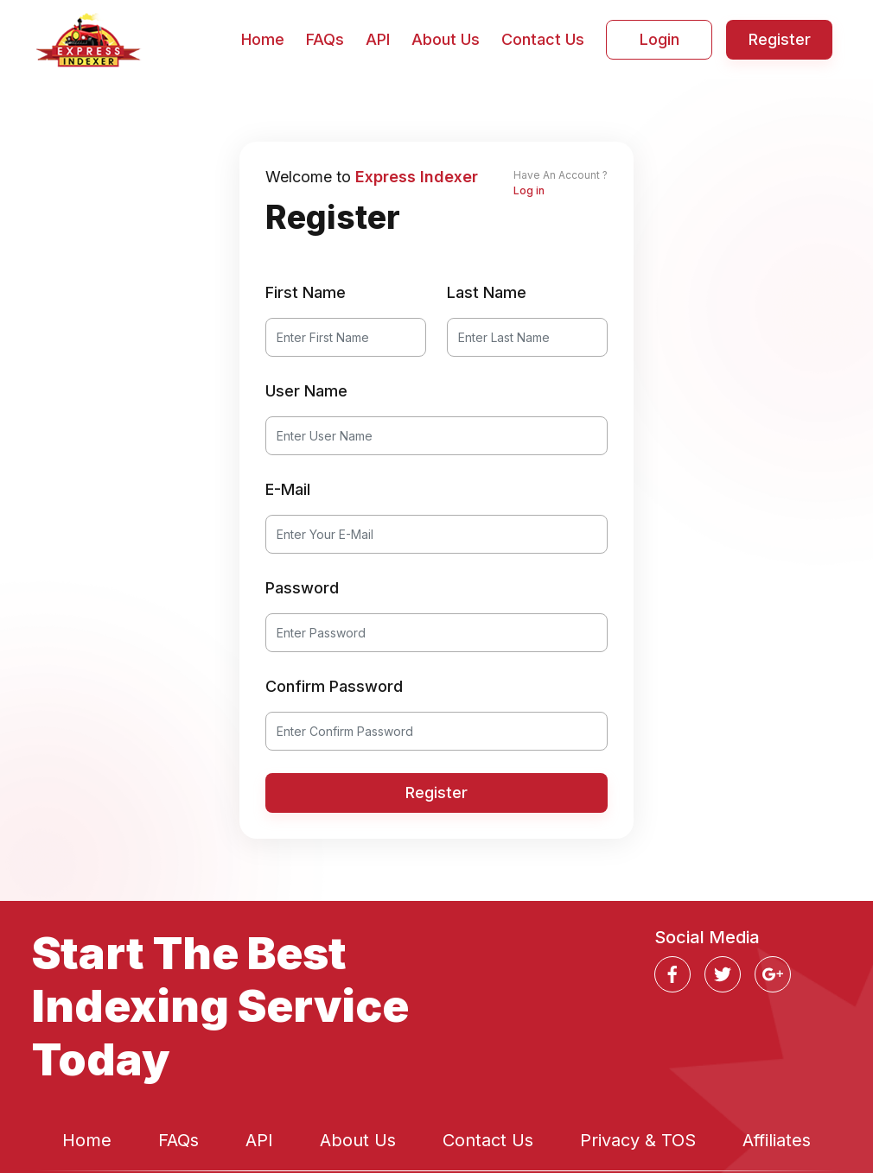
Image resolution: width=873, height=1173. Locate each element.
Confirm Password (334, 686)
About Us (445, 39)
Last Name (486, 292)
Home (262, 39)
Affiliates (776, 1140)
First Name (305, 292)
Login (659, 39)
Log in (529, 190)
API (378, 39)
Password (302, 588)
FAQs (325, 39)
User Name (306, 391)
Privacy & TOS (638, 1140)
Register (780, 39)
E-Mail (287, 489)
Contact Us (542, 39)
